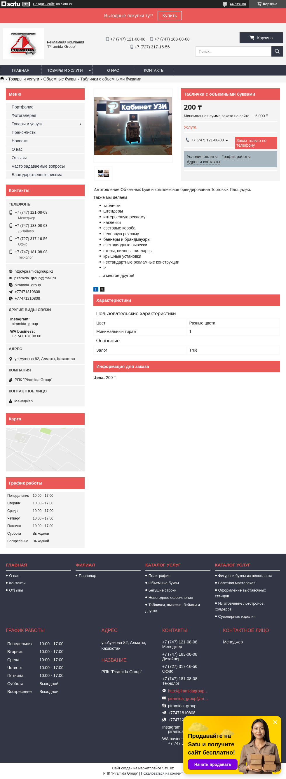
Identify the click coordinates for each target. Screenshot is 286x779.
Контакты (154, 70)
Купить (169, 15)
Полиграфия (159, 575)
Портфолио (23, 107)
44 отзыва (238, 4)
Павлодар (87, 575)
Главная (20, 70)
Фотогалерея (24, 115)
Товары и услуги (65, 70)
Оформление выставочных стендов (240, 593)
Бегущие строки (163, 590)
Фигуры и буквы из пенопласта (245, 575)
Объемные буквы (59, 79)
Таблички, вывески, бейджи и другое (172, 608)
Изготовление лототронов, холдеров (240, 606)
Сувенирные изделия (237, 616)
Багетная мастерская (237, 583)
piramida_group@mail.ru (35, 278)
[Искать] (277, 51)
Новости (19, 140)
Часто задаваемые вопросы (38, 166)
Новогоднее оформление (171, 597)
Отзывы (19, 157)
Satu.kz (168, 768)
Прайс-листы (24, 132)
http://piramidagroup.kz (34, 271)
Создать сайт (44, 4)
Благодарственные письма (37, 174)
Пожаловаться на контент (162, 773)
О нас (113, 70)
